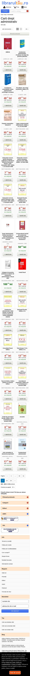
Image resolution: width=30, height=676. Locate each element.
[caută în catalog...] (18, 11)
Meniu (24, 7)
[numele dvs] (15, 601)
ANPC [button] (4, 514)
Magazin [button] (4, 569)
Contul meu (7, 7)
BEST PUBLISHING (20, 129)
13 (7, 480)
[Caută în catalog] (27, 11)
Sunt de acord (15, 673)
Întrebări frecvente (7, 560)
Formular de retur (6, 591)
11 (23, 476)
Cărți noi (4, 573)
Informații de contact (7, 564)
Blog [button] (3, 634)
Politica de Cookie (6, 545)
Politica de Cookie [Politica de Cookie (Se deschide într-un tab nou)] (10, 662)
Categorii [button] (5, 502)
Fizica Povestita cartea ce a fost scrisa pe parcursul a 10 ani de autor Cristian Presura (13, 646)
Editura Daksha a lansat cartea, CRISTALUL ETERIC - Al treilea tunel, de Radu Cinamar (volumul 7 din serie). (13, 640)
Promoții (4, 576)
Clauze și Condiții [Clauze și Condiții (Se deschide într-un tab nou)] (16, 664)
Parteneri (4, 588)
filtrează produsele (15, 33)
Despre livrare (5, 556)
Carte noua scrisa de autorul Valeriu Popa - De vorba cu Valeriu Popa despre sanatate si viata (14, 651)
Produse (5, 11)
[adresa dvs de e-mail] (15, 606)
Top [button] (3, 618)
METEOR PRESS (21, 280)
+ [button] (27, 497)
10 (19, 476)
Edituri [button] (5, 508)
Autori (3, 584)
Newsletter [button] (5, 596)
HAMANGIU (20, 243)
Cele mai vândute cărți (8, 622)
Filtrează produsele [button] (9, 497)
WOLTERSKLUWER (6, 280)
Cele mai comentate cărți (8, 626)
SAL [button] (4, 525)
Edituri (3, 580)
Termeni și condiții (6, 541)
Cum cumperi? (6, 552)
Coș (16, 7)
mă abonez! (15, 611)
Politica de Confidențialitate (9, 548)
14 (11, 480)
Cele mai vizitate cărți (7, 629)
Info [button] (3, 537)
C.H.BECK (20, 94)
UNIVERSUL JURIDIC (7, 242)
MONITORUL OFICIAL (22, 422)
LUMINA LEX (6, 59)
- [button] (27, 514)
